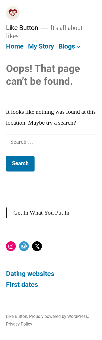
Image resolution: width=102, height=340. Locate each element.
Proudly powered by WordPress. (59, 316)
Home (14, 46)
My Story (41, 46)
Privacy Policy (19, 324)
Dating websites (30, 274)
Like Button (22, 28)
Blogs (66, 46)
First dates (22, 284)
